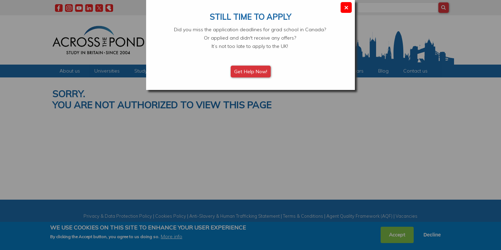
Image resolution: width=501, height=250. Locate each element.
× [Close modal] (346, 7)
